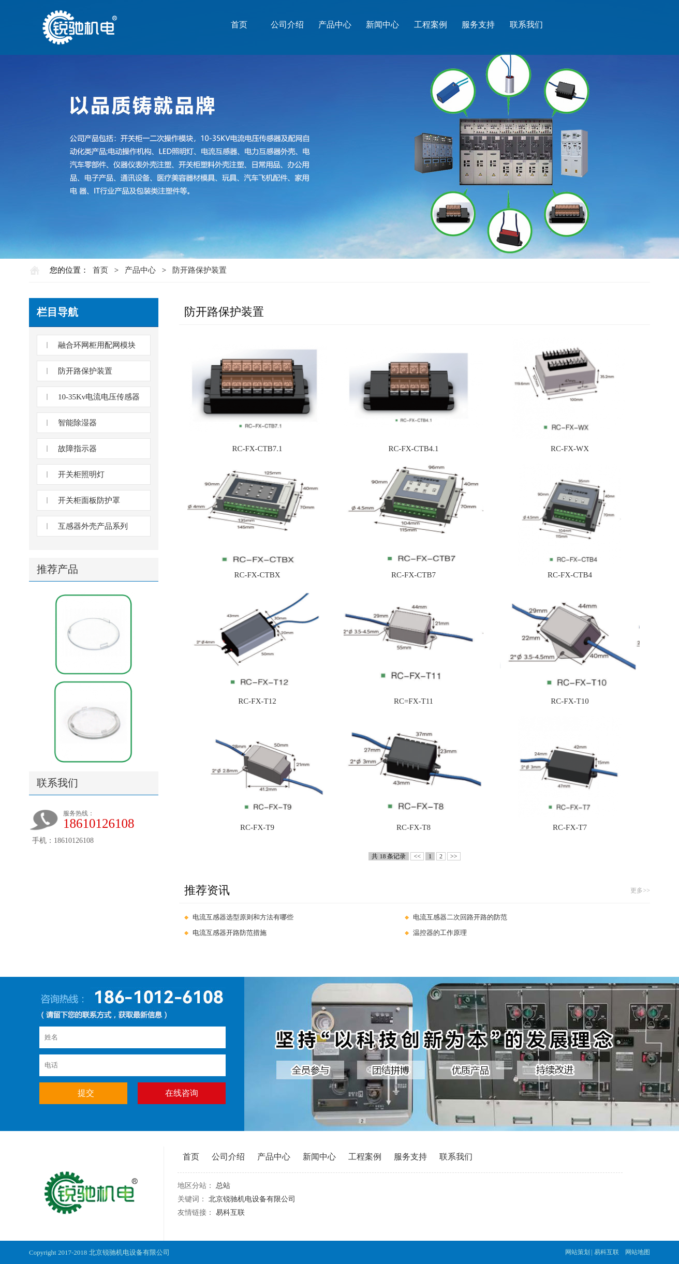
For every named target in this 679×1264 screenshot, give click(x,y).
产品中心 (334, 24)
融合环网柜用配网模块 (97, 345)
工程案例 (430, 24)
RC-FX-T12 (257, 701)
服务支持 (478, 24)
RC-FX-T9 (257, 827)
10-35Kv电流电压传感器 (99, 397)
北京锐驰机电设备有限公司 (252, 1199)
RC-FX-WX (570, 448)
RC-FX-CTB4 (570, 575)
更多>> (640, 890)
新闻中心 (382, 24)
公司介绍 (287, 24)
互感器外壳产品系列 (93, 526)
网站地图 (637, 1252)
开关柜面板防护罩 (89, 500)
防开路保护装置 (199, 270)
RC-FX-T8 (413, 827)
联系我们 (526, 24)
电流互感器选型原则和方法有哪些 (243, 917)
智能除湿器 (77, 423)
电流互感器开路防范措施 (230, 932)
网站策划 (577, 1252)
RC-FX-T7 (570, 827)
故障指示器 (77, 448)
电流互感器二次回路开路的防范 (460, 917)
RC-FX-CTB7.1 (257, 448)
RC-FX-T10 (569, 701)
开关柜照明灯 (81, 474)
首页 (239, 24)
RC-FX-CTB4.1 (413, 448)
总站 (223, 1185)
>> (453, 856)
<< (417, 856)
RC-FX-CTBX (257, 575)
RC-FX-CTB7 (413, 575)
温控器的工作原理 (440, 932)
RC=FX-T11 (413, 701)
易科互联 (230, 1212)
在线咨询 (181, 1093)
